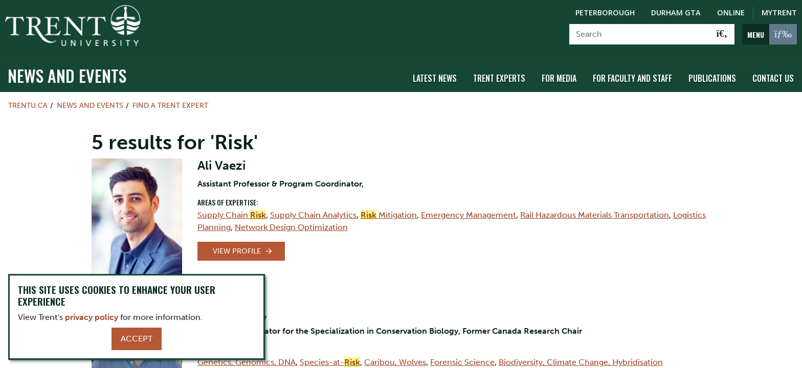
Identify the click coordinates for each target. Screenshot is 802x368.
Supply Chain (231, 215)
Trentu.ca (28, 105)
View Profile (237, 251)
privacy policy (91, 317)
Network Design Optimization (291, 227)
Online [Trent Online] (731, 12)
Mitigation (389, 215)
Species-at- (330, 362)
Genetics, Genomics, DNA (246, 362)
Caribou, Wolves (395, 362)
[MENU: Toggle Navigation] (769, 34)
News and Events (67, 75)
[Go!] (721, 34)
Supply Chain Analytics (313, 215)
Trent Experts (499, 78)
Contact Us (773, 78)
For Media (559, 78)
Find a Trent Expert (170, 105)
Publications (712, 78)
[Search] (639, 34)
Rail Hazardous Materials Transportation (594, 215)
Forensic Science (462, 362)
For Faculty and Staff (632, 78)
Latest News (435, 78)
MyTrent (779, 12)
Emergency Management (468, 215)
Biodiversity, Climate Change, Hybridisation (581, 362)
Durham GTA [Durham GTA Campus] (676, 12)
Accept (136, 338)
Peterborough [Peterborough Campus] (605, 12)
